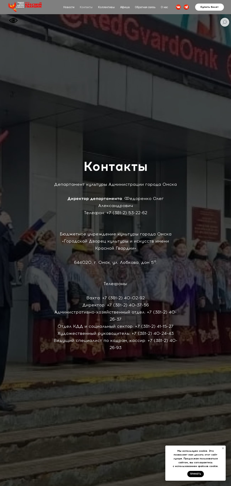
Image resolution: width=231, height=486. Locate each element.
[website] (178, 7)
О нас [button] (164, 7)
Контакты (86, 7)
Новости (68, 7)
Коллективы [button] (106, 7)
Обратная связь (145, 7)
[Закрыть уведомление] (223, 448)
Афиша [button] (125, 7)
